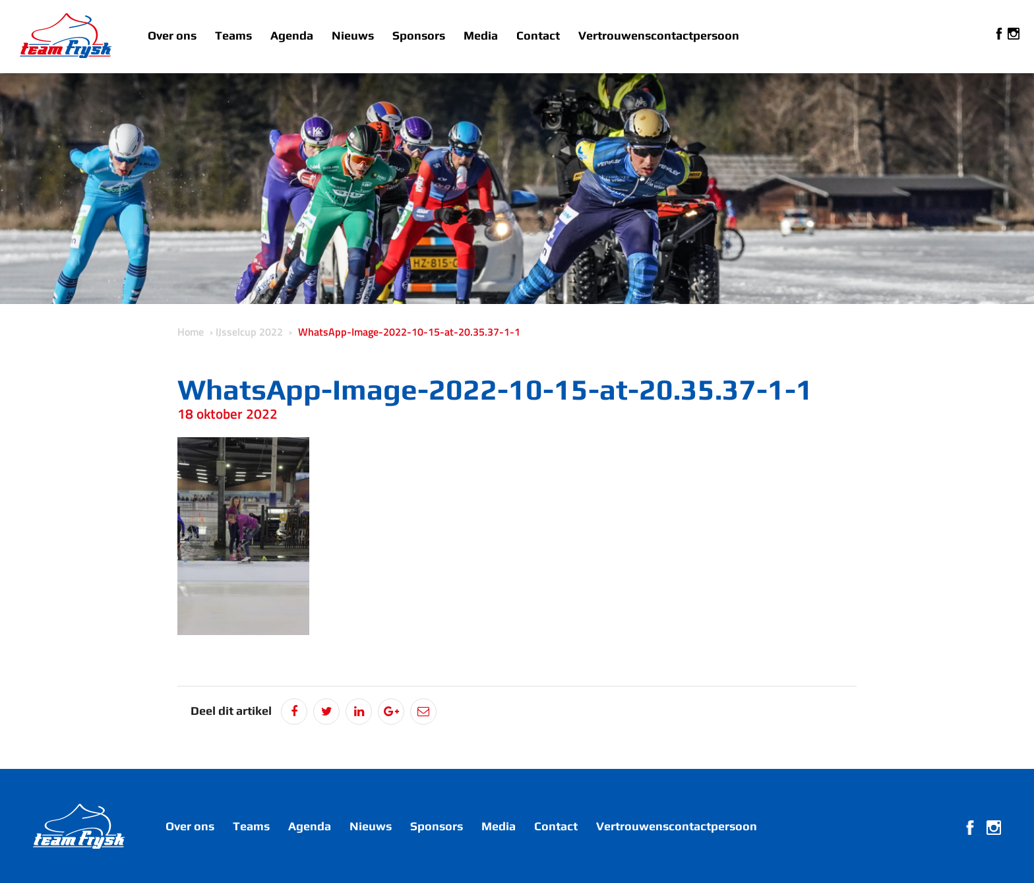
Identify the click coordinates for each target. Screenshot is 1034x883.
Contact (538, 35)
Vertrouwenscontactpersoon (658, 35)
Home (190, 332)
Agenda (291, 35)
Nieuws (353, 35)
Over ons (172, 35)
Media (481, 35)
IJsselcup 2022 (249, 332)
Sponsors (418, 35)
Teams (233, 35)
